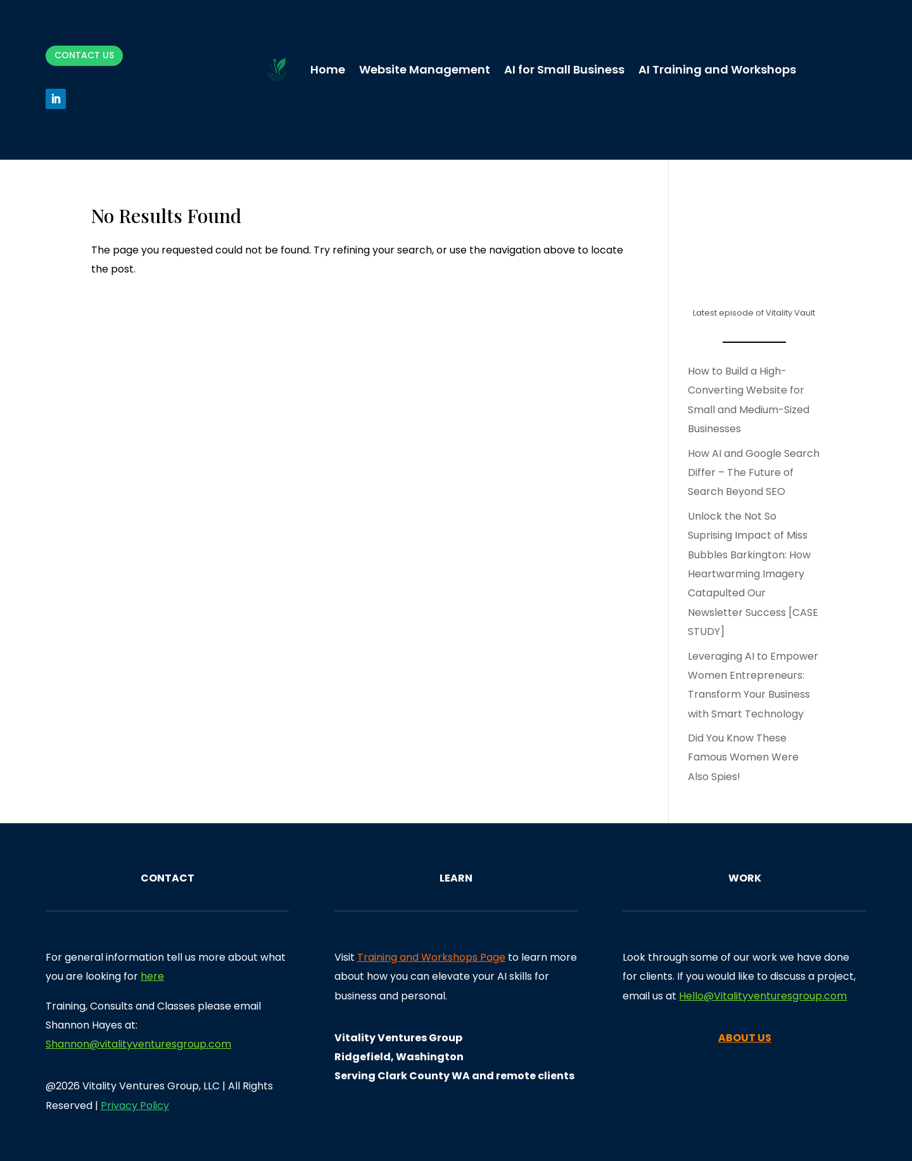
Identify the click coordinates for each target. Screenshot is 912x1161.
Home (327, 69)
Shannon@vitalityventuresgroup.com (138, 1044)
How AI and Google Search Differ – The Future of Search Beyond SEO (754, 472)
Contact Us (84, 55)
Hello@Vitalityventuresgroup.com (763, 996)
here (152, 976)
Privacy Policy (135, 1105)
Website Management (424, 69)
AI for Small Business (564, 69)
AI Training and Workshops (717, 69)
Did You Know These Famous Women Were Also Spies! (743, 757)
